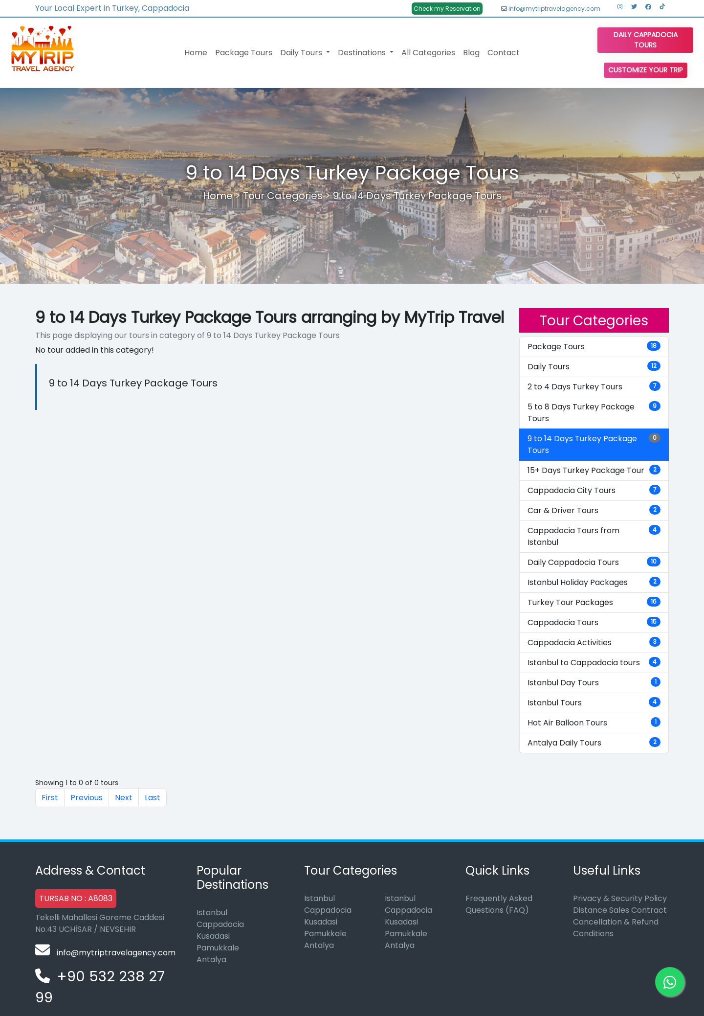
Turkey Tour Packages (594, 602)
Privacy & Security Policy (620, 898)
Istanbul (212, 912)
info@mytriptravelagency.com (550, 8)
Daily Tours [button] (302, 52)
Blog (471, 52)
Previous (86, 797)
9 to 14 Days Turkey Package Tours (417, 196)
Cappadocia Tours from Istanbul (594, 536)
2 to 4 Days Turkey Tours (594, 386)
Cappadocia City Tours (594, 490)
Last (152, 797)
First (50, 797)
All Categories (428, 52)
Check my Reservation (447, 8)
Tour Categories (283, 196)
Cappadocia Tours (594, 622)
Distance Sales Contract (620, 910)
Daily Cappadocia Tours (646, 40)
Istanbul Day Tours (594, 682)
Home (195, 52)
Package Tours (243, 52)
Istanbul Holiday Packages (594, 582)
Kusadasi (213, 936)
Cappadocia (220, 924)
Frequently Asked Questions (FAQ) (498, 904)
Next (123, 797)
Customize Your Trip (645, 70)
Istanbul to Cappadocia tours (594, 662)
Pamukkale (218, 947)
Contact (503, 52)
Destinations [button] (363, 52)
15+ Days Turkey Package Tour (594, 470)
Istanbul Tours (594, 702)
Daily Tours (594, 366)
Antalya (211, 959)
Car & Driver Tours (594, 510)
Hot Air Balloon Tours (594, 722)
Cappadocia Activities (594, 642)
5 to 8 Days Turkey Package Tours (594, 412)
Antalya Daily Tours (594, 742)
